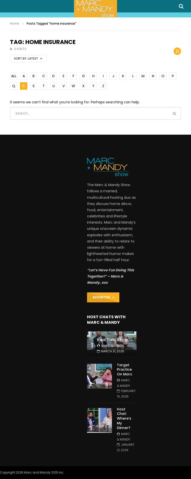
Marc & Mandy (112, 346)
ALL (13, 76)
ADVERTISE (103, 297)
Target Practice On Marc (124, 369)
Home (14, 23)
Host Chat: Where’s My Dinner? (124, 419)
